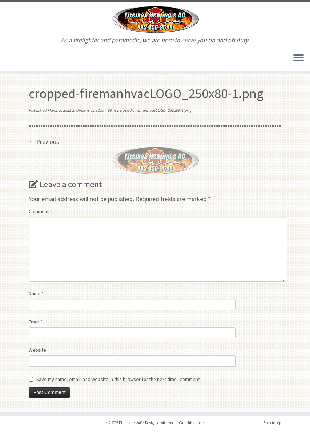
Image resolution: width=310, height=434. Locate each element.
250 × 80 (104, 110)
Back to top (272, 422)
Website (37, 350)
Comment (40, 211)
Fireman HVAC (130, 422)
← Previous (44, 142)
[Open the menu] (298, 58)
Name (36, 293)
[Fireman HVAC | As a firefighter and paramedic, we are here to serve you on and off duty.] (155, 19)
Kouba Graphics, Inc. (185, 422)
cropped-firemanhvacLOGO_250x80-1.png (153, 110)
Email (36, 321)
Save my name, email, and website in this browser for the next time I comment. (118, 379)
